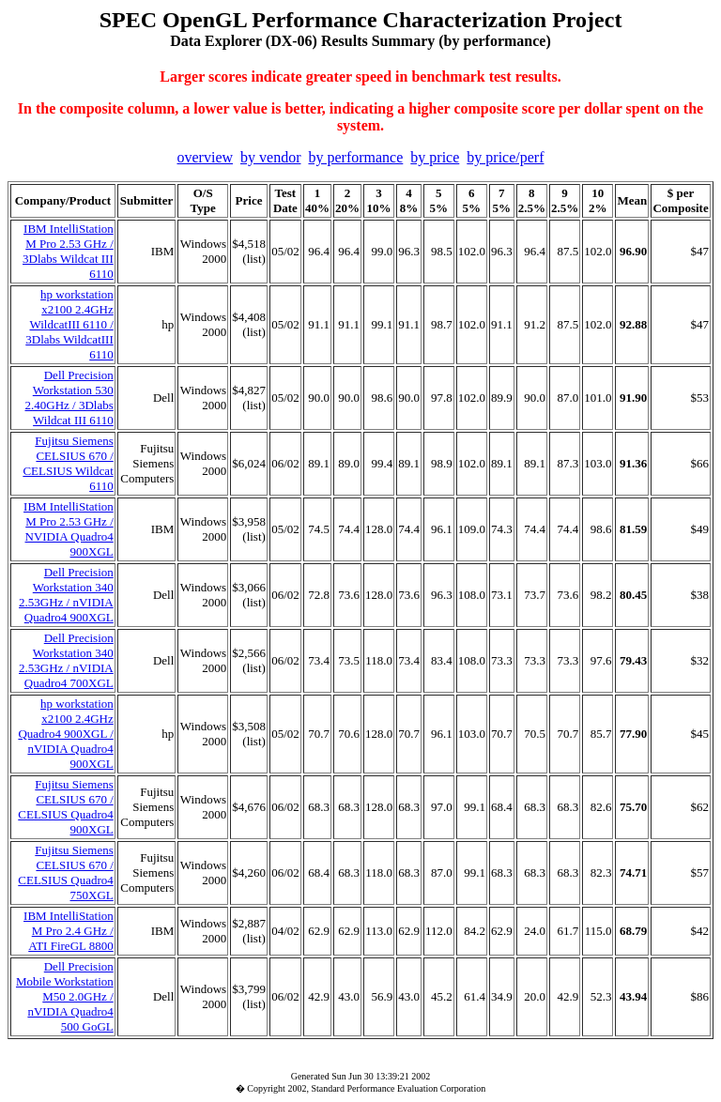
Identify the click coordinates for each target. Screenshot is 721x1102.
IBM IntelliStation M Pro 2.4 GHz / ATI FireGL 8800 (68, 931)
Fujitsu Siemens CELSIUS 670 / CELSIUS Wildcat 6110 (68, 463)
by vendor (270, 157)
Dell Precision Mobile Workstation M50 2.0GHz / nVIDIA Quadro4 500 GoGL (65, 996)
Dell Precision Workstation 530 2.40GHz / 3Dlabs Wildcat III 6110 (69, 397)
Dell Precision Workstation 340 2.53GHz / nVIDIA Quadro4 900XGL (66, 594)
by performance (355, 157)
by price (434, 157)
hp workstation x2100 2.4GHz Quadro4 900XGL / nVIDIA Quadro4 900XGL (65, 733)
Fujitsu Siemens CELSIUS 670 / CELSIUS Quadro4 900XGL (65, 806)
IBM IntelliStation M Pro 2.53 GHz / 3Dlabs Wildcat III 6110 (68, 251)
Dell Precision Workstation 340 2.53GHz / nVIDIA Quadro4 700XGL (66, 660)
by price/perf (505, 157)
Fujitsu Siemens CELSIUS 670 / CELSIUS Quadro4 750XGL (65, 872)
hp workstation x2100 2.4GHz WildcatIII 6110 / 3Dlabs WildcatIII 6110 (69, 324)
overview (205, 157)
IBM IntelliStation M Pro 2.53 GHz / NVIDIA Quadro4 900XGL (68, 529)
